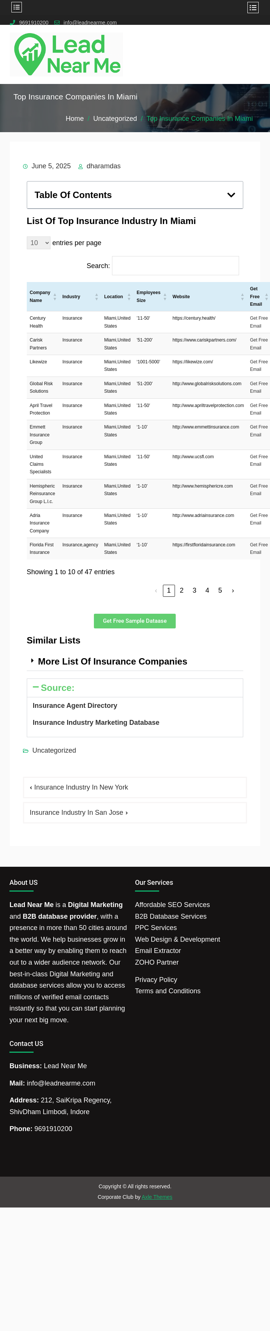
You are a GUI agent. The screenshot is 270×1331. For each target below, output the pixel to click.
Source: (57, 688)
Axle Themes (157, 1197)
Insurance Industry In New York (81, 787)
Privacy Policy (156, 979)
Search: (98, 266)
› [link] (233, 590)
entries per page (76, 243)
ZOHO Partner (157, 962)
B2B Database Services (171, 916)
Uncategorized (54, 750)
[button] (231, 195)
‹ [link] (156, 590)
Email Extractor (158, 950)
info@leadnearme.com (90, 23)
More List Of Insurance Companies (112, 661)
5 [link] (220, 590)
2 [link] (182, 590)
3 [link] (194, 590)
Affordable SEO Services (172, 905)
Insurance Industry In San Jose (76, 812)
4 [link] (207, 590)
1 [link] (169, 590)
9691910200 (34, 23)
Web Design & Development (177, 939)
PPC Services (156, 928)
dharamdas (104, 166)
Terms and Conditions (168, 991)
